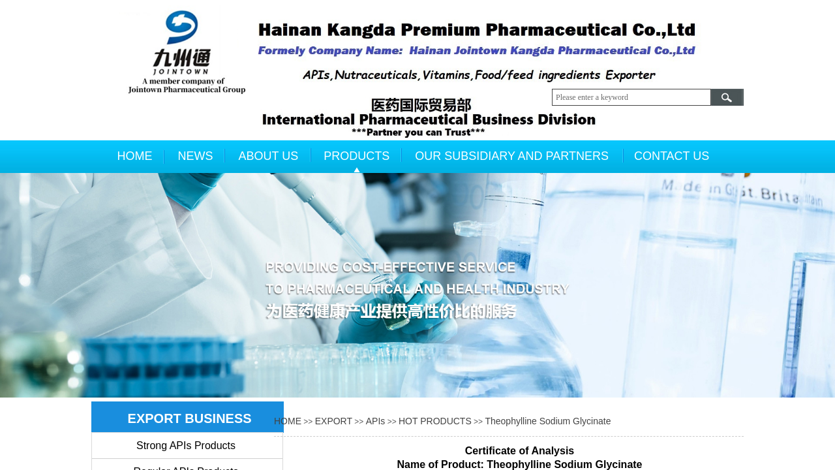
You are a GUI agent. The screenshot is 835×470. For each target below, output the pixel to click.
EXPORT (333, 421)
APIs (376, 421)
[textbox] (631, 97)
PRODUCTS (356, 156)
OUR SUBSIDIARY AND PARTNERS (512, 156)
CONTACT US (671, 156)
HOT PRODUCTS (435, 421)
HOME (135, 156)
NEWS (195, 156)
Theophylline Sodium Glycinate (548, 421)
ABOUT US (269, 156)
